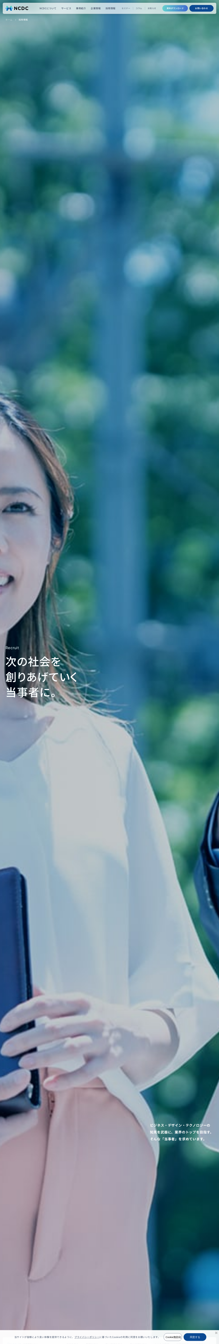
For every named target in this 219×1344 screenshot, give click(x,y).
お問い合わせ (201, 8)
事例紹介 (81, 8)
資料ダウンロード (175, 8)
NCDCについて (48, 8)
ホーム (8, 19)
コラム (139, 8)
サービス (66, 8)
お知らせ (152, 8)
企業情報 (96, 8)
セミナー (126, 8)
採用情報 (110, 8)
